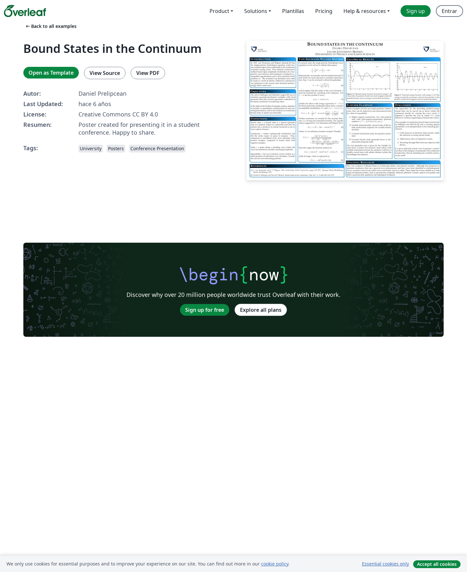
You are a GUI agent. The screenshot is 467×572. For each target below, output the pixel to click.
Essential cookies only (385, 564)
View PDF (148, 73)
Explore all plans (260, 309)
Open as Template (51, 72)
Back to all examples (51, 26)
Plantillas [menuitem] (293, 11)
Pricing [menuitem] (323, 11)
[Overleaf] (25, 11)
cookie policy (274, 564)
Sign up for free (204, 309)
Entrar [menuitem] (449, 11)
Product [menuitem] (219, 11)
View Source (105, 73)
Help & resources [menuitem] (364, 11)
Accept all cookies (437, 564)
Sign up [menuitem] (415, 11)
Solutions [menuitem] (255, 11)
